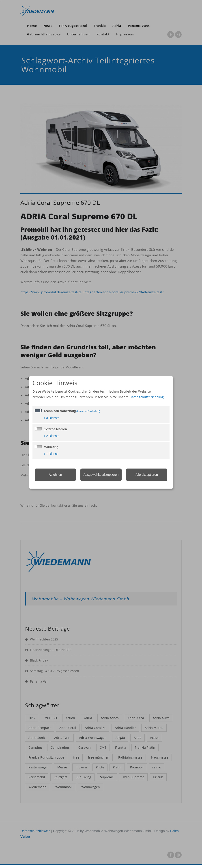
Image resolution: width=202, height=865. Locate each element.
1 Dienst (51, 453)
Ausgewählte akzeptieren (101, 474)
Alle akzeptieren (146, 474)
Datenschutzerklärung (146, 397)
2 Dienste (51, 435)
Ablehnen (55, 474)
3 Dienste (51, 418)
